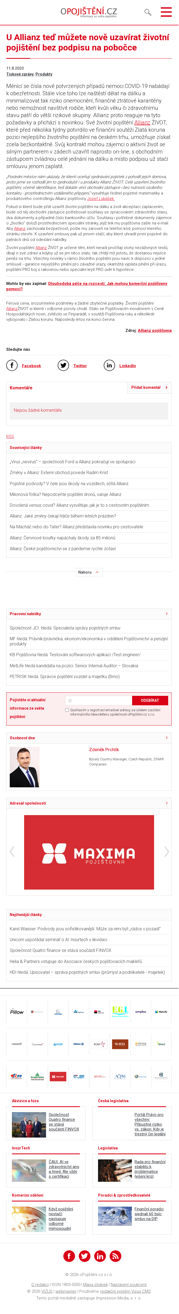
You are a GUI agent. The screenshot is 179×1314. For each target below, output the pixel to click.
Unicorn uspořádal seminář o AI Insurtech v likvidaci (58, 939)
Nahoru (85, 572)
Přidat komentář (146, 387)
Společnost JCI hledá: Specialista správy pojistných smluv (65, 628)
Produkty (43, 74)
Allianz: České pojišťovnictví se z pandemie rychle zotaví (63, 548)
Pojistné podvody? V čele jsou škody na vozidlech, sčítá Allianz (69, 483)
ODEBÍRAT (150, 700)
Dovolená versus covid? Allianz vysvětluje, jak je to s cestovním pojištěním (79, 505)
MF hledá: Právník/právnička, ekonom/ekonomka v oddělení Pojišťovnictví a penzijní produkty (89, 641)
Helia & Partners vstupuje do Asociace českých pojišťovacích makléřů (76, 961)
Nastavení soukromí (129, 1284)
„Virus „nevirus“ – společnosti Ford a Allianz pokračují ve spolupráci (72, 461)
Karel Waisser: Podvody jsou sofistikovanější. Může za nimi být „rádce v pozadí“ (85, 928)
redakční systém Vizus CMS (125, 1291)
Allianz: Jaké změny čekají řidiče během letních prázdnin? (63, 516)
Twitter (80, 365)
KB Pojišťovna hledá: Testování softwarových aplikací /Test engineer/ (75, 654)
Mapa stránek (95, 1284)
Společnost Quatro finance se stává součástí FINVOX (60, 950)
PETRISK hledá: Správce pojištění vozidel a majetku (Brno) (65, 676)
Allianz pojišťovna (155, 330)
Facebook (31, 365)
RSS (10, 436)
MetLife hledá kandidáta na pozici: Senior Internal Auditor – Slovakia (74, 665)
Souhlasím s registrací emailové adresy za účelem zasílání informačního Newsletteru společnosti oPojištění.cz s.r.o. (115, 712)
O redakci (40, 1284)
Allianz (142, 122)
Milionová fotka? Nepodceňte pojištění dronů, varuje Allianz (65, 494)
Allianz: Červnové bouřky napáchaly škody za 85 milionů (62, 537)
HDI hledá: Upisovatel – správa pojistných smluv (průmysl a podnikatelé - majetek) (87, 972)
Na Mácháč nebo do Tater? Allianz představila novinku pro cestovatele (76, 526)
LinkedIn (127, 365)
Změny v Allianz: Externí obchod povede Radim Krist (59, 472)
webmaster (66, 1291)
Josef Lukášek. (101, 198)
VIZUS (47, 1291)
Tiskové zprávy (20, 74)
